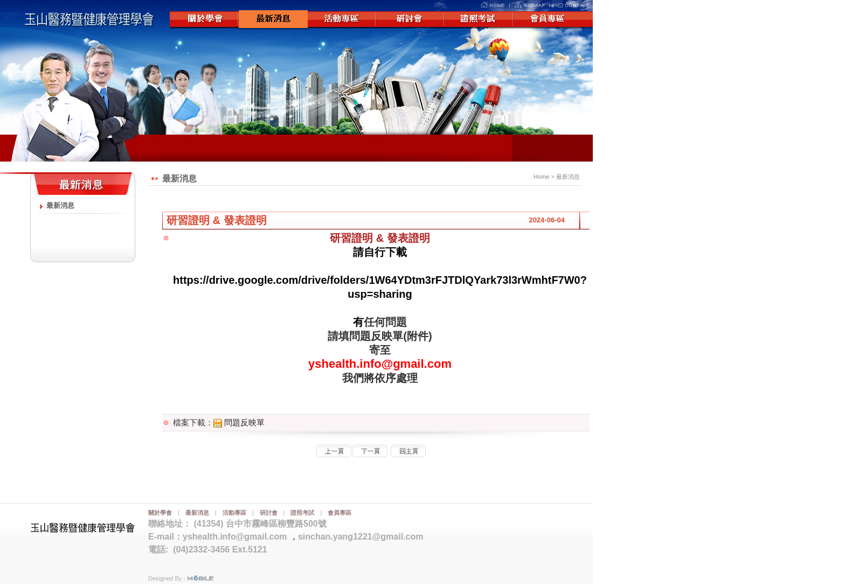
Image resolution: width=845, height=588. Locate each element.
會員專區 (549, 20)
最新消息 (273, 20)
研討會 (411, 20)
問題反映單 (239, 422)
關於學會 (204, 20)
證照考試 (480, 20)
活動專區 (342, 20)
